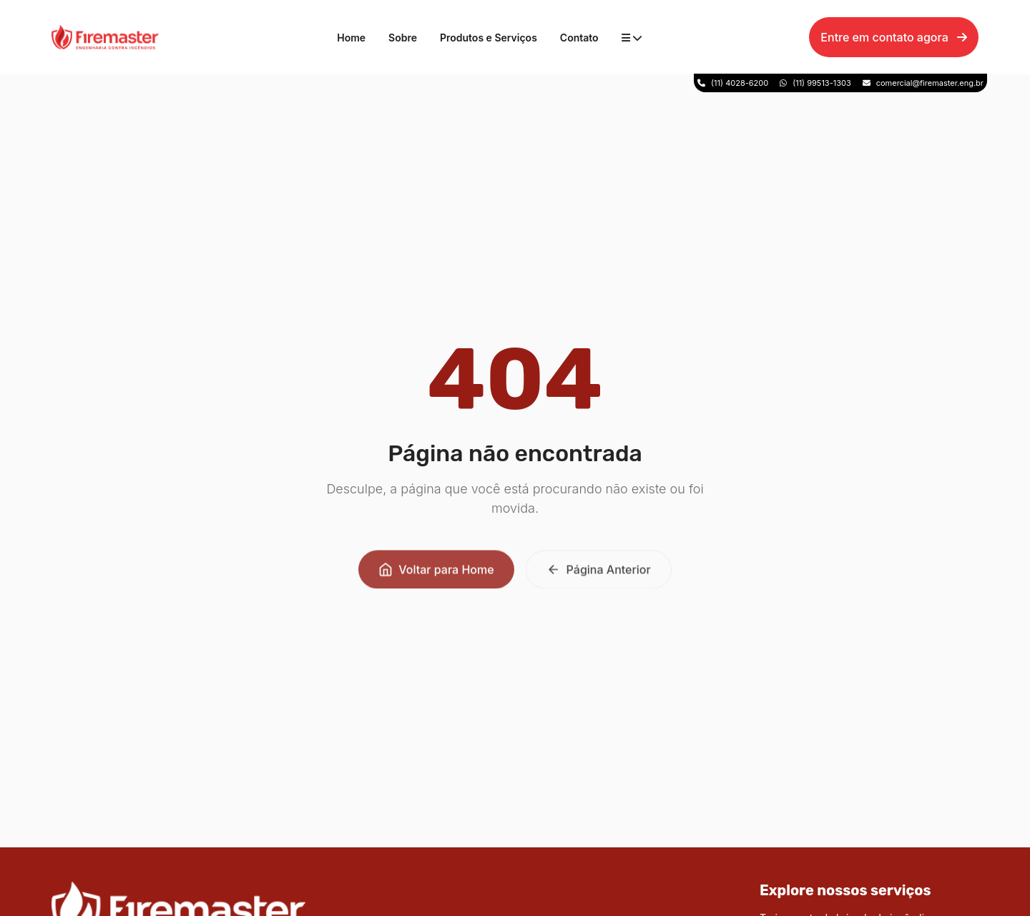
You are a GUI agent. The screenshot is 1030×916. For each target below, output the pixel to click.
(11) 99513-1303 (822, 83)
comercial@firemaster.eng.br (930, 83)
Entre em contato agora (893, 37)
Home (351, 37)
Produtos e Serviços (488, 37)
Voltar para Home (436, 573)
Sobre (402, 37)
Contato (579, 37)
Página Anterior (598, 573)
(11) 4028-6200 (739, 83)
